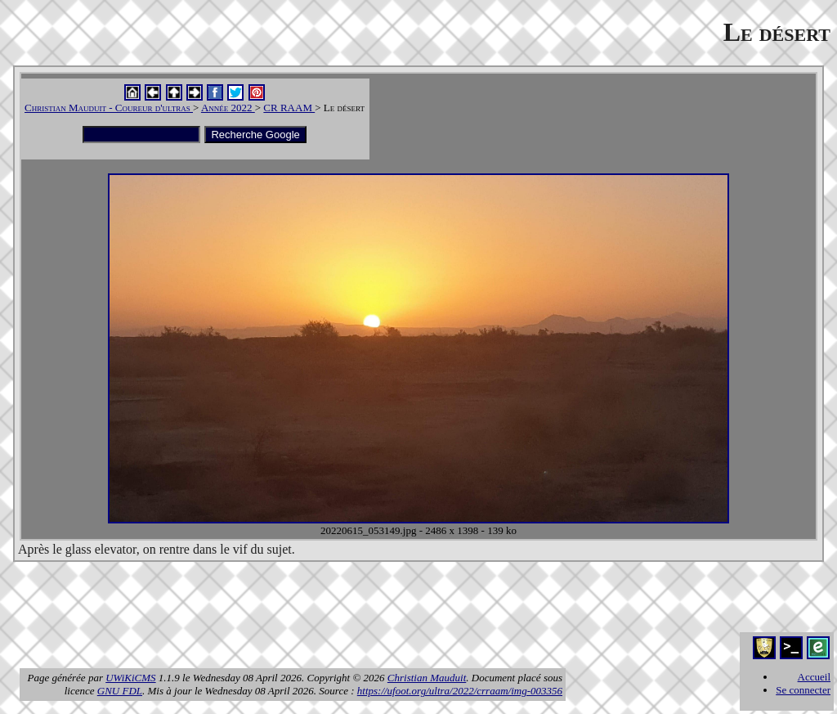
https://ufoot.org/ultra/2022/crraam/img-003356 (459, 691)
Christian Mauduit (426, 677)
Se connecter (803, 690)
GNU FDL (119, 691)
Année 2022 (228, 107)
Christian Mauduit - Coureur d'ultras (109, 107)
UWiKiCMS (130, 677)
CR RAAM (289, 107)
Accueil (814, 677)
